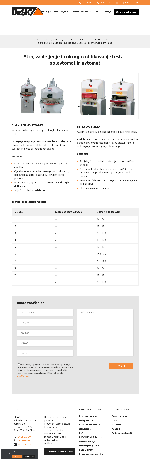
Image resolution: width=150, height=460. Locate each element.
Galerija (107, 11)
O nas (97, 11)
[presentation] (37, 372)
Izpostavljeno (61, 11)
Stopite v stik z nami (126, 12)
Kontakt (116, 415)
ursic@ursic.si (23, 362)
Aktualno (116, 411)
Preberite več (29, 458)
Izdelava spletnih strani (123, 456)
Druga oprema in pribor (91, 440)
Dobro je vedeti (82, 11)
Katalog (46, 11)
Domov (32, 26)
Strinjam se (17, 458)
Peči (81, 419)
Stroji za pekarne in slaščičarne (65, 26)
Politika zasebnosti (122, 419)
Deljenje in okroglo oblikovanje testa (101, 26)
